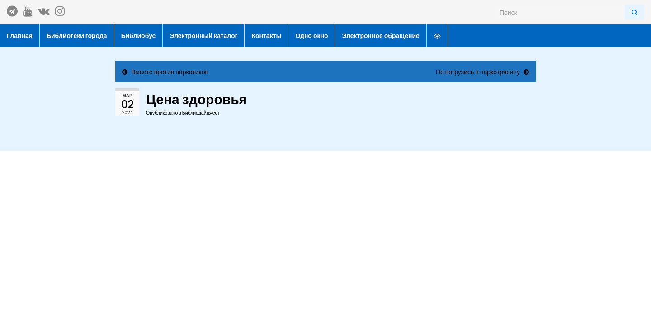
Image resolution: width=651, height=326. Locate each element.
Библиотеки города (77, 35)
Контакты (266, 35)
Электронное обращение (380, 35)
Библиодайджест (201, 112)
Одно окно (311, 35)
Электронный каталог (203, 35)
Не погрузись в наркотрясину (478, 72)
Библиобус (138, 35)
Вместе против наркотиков (169, 72)
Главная (20, 35)
